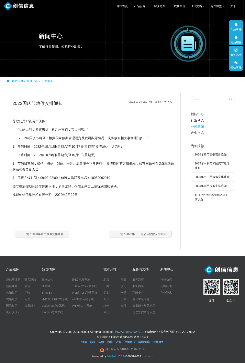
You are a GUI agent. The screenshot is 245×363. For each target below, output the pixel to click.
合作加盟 (216, 6)
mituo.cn (148, 356)
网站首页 (122, 6)
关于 (233, 6)
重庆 (123, 279)
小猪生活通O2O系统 (55, 299)
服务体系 (138, 286)
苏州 (106, 312)
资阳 (123, 305)
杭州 (106, 305)
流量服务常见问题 (143, 305)
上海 (106, 286)
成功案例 (179, 6)
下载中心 (138, 292)
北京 (106, 279)
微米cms (47, 279)
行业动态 (197, 120)
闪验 (27, 292)
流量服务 (30, 305)
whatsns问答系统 (83, 299)
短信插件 (48, 269)
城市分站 (109, 269)
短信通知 (12, 286)
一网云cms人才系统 (84, 286)
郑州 (106, 299)
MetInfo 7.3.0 (116, 356)
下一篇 (140, 234)
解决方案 (159, 6)
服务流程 (138, 279)
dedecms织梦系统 (53, 305)
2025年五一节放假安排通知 (212, 177)
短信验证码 (13, 279)
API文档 (196, 6)
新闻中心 (32, 81)
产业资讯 (197, 133)
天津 (123, 299)
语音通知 (30, 279)
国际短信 (12, 305)
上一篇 (42, 234)
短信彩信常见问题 (143, 312)
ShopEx (47, 292)
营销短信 (12, 292)
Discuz (46, 286)
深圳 (106, 292)
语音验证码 (13, 312)
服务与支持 (140, 269)
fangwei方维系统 (52, 312)
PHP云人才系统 (82, 305)
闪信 (27, 299)
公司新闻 (47, 81)
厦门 (123, 286)
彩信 (27, 286)
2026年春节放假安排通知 (211, 154)
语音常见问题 (140, 299)
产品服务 (139, 6)
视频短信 (12, 299)
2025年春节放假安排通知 (211, 186)
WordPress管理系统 (84, 292)
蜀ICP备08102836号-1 (128, 331)
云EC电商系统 (81, 279)
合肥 (123, 292)
